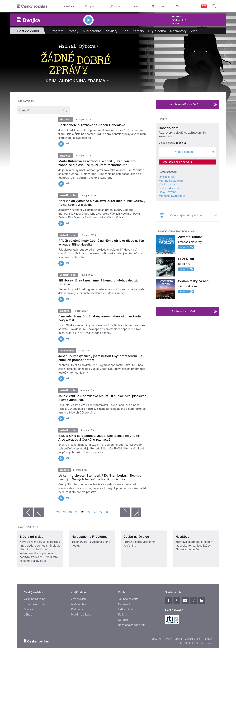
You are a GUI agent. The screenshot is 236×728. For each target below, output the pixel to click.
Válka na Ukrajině (34, 622)
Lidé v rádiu (125, 632)
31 (76, 512)
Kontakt (123, 642)
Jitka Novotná (167, 224)
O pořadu (164, 119)
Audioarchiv (179, 20)
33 (88, 512)
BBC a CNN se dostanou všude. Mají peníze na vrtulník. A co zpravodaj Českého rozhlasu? (99, 437)
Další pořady (28, 527)
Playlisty (111, 31)
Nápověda (124, 627)
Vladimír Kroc (167, 216)
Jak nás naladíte (128, 622)
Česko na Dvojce (136, 559)
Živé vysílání (79, 622)
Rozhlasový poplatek (131, 648)
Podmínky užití (191, 662)
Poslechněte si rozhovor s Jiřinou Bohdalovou (92, 125)
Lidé (125, 31)
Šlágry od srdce (31, 559)
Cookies (156, 662)
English (208, 662)
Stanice (136, 6)
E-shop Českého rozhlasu (177, 263)
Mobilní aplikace (81, 637)
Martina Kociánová (171, 213)
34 (94, 512)
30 (70, 512)
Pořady (73, 31)
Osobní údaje (172, 662)
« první (28, 512)
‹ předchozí (39, 512)
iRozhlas (69, 6)
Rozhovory (178, 31)
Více (196, 31)
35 (100, 512)
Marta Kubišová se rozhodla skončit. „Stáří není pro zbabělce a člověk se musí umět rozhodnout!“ (97, 163)
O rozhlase (158, 6)
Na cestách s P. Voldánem (91, 559)
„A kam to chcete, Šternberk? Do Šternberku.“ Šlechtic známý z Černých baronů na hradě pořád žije (99, 477)
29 (64, 512)
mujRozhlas (113, 6)
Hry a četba (157, 31)
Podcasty (77, 632)
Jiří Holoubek (167, 209)
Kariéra (122, 637)
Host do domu (169, 160)
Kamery (176, 23)
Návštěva (182, 559)
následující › (125, 512)
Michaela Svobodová (172, 228)
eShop (28, 637)
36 (106, 512)
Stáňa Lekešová (169, 220)
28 (58, 512)
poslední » (136, 512)
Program (90, 6)
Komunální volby (34, 627)
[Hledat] (214, 6)
